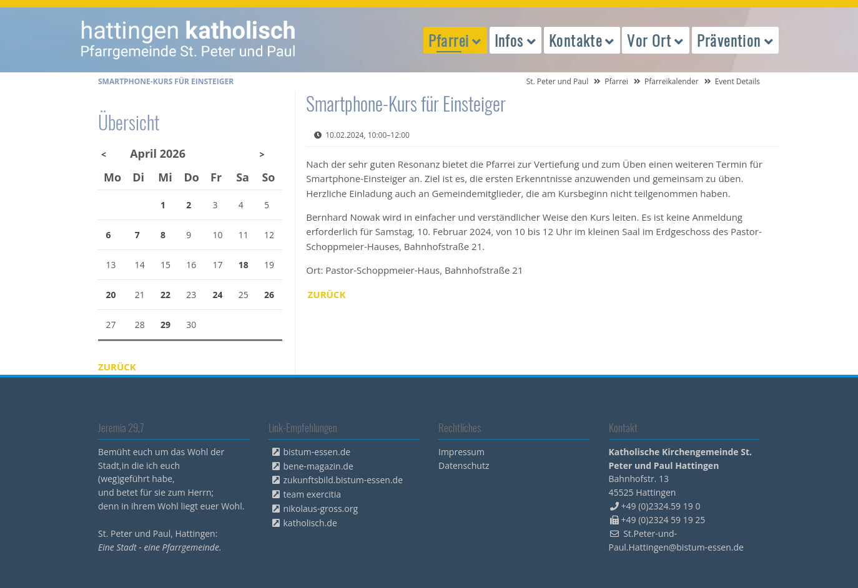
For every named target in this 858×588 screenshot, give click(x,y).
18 (244, 265)
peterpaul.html (188, 39)
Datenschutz (463, 465)
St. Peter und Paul (557, 81)
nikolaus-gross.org (321, 508)
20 (111, 295)
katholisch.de (310, 523)
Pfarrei (616, 81)
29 (165, 324)
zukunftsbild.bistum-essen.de (343, 480)
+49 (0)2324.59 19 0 (661, 506)
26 (269, 295)
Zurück (327, 294)
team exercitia (313, 494)
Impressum (461, 452)
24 (218, 295)
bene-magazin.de (318, 466)
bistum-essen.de (317, 452)
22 (165, 295)
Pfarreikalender (671, 81)
